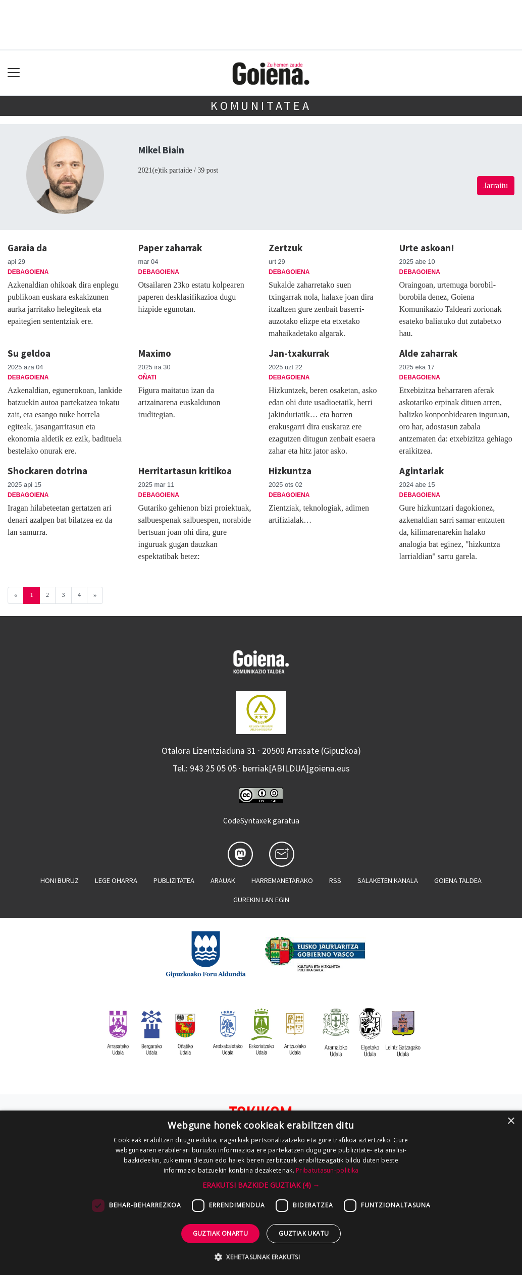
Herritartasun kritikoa (185, 471)
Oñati (147, 377)
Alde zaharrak (428, 353)
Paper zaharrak (170, 248)
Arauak (223, 880)
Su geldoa (29, 353)
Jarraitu (496, 185)
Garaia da (27, 248)
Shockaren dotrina (47, 471)
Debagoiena (28, 271)
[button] (261, 1185)
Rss (335, 880)
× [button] (510, 1121)
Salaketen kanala (387, 880)
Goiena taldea (458, 880)
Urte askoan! (426, 248)
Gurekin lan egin (261, 899)
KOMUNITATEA (261, 106)
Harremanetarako (282, 880)
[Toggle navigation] (14, 73)
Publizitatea (173, 880)
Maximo (154, 353)
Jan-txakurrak (299, 353)
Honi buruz (59, 880)
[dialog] (261, 1193)
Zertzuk (285, 248)
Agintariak (421, 471)
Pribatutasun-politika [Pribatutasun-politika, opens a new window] (327, 1170)
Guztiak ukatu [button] (304, 1233)
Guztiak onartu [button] (220, 1233)
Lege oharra (116, 880)
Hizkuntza (290, 471)
